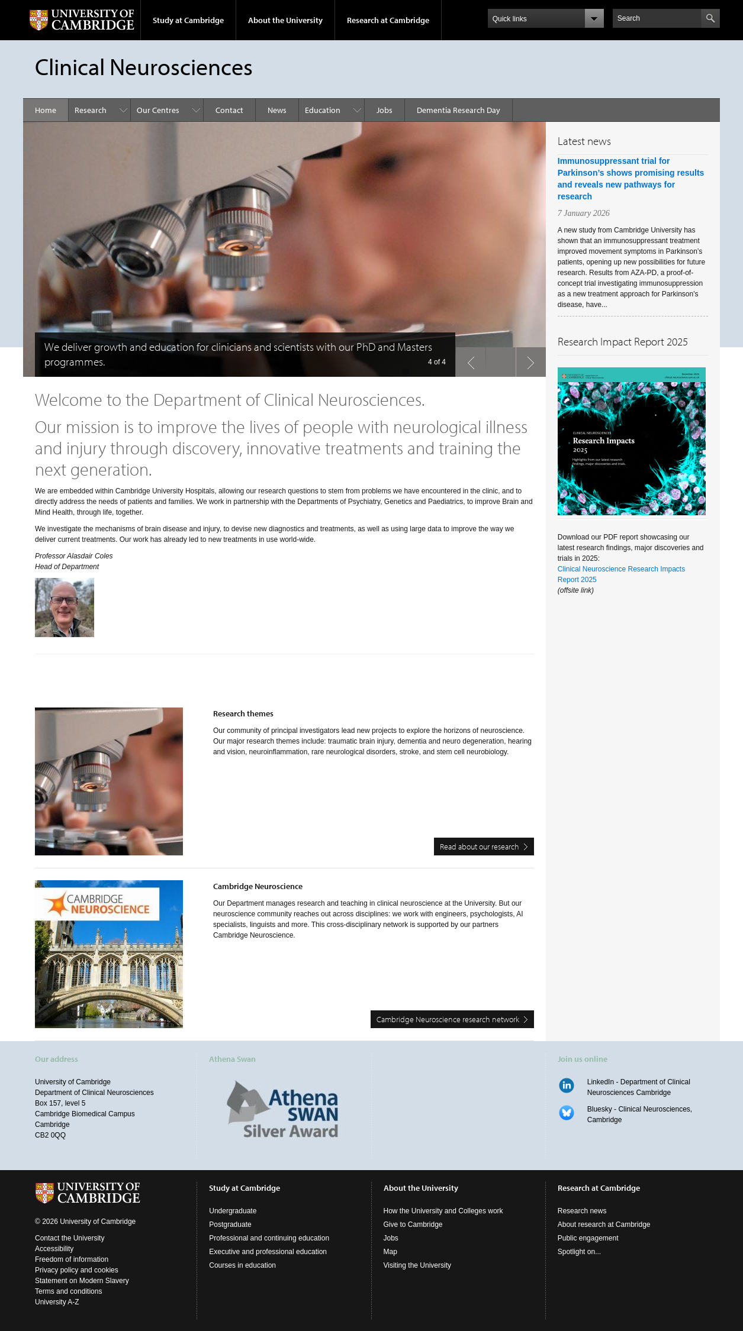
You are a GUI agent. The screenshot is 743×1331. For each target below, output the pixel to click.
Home (45, 110)
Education (322, 110)
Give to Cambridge (413, 1224)
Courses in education (242, 1265)
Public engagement (588, 1238)
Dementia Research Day (458, 110)
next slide (527, 359)
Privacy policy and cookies (76, 1270)
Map (390, 1252)
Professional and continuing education (269, 1238)
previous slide (467, 359)
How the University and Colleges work (443, 1211)
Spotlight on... (579, 1252)
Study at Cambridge (188, 20)
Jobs (385, 110)
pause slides (497, 359)
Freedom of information (71, 1259)
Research (91, 110)
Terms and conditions (68, 1291)
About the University (285, 20)
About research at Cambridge (604, 1224)
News (277, 110)
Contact (229, 110)
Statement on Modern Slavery (82, 1281)
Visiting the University (418, 1265)
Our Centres (158, 110)
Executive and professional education (268, 1252)
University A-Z (57, 1302)
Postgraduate (230, 1224)
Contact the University (69, 1238)
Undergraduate (232, 1211)
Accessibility (54, 1249)
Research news (582, 1211)
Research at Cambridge (388, 20)
